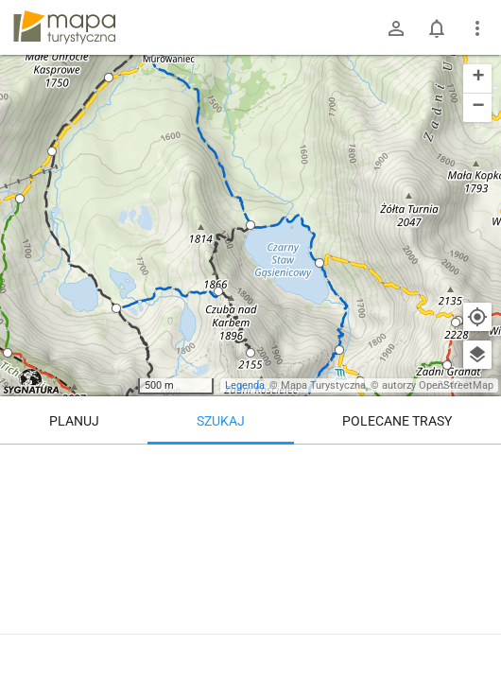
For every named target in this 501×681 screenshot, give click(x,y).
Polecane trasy (397, 420)
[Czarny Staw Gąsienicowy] (250, 558)
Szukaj (221, 420)
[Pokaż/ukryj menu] (477, 28)
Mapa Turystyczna (323, 385)
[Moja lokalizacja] (477, 317)
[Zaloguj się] (396, 28)
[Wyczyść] (477, 465)
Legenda (245, 385)
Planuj (74, 420)
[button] (7, 353)
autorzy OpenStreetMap (437, 385)
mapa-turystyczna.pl (64, 27)
